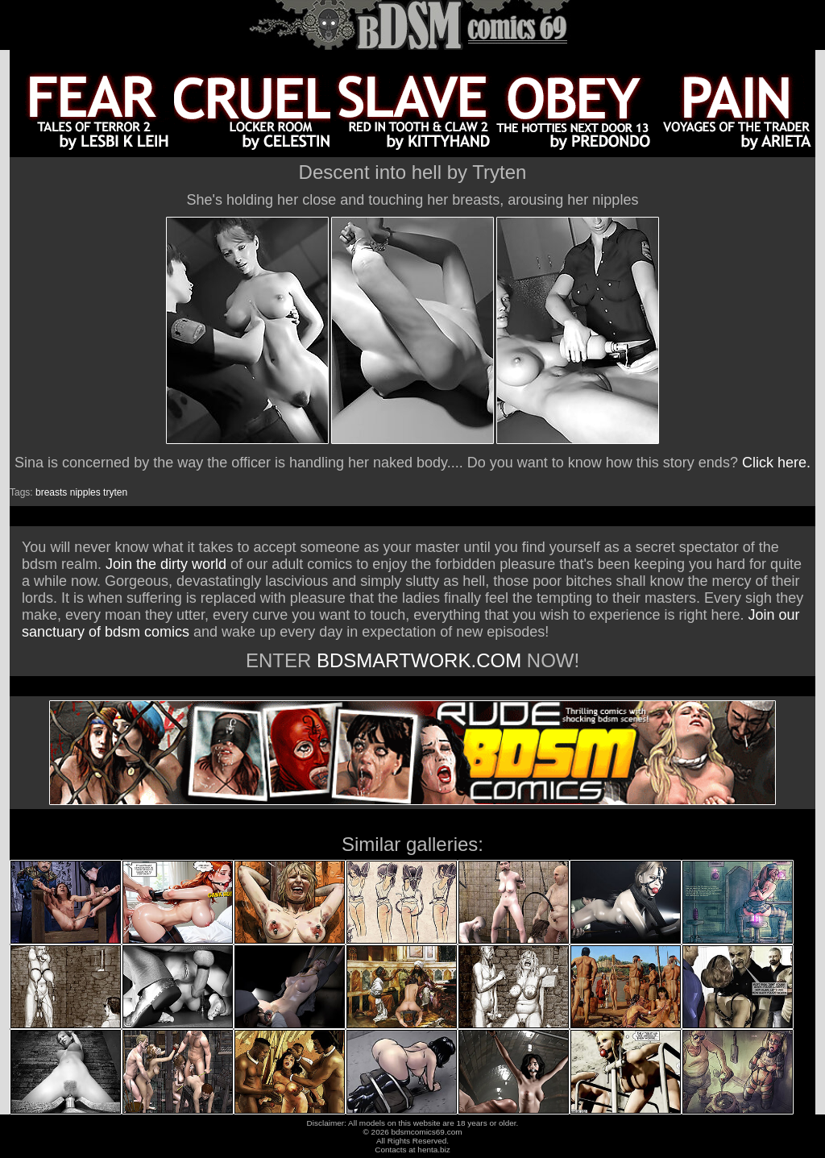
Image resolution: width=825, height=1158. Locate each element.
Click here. (776, 462)
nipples (85, 492)
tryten (115, 492)
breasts (51, 492)
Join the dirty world (166, 564)
